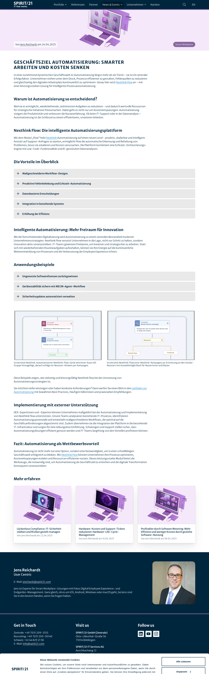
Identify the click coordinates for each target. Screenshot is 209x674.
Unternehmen (136, 4)
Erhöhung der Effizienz (33, 213)
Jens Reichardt (28, 44)
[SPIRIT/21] (23, 5)
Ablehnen (183, 662)
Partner (93, 4)
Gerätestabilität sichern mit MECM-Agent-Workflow (51, 286)
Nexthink (51, 137)
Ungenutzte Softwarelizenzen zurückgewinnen (47, 276)
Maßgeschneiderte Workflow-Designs (42, 173)
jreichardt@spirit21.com (37, 581)
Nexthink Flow (124, 82)
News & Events (112, 4)
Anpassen (183, 651)
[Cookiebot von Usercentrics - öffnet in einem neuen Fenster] (19, 668)
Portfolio (60, 4)
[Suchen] (184, 5)
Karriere (155, 4)
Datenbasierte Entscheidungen (38, 193)
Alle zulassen (183, 641)
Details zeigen (48, 668)
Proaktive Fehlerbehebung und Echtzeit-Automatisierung (54, 183)
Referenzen (78, 4)
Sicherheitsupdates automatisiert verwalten (46, 296)
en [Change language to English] (193, 4)
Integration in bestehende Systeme (40, 203)
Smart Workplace (184, 44)
